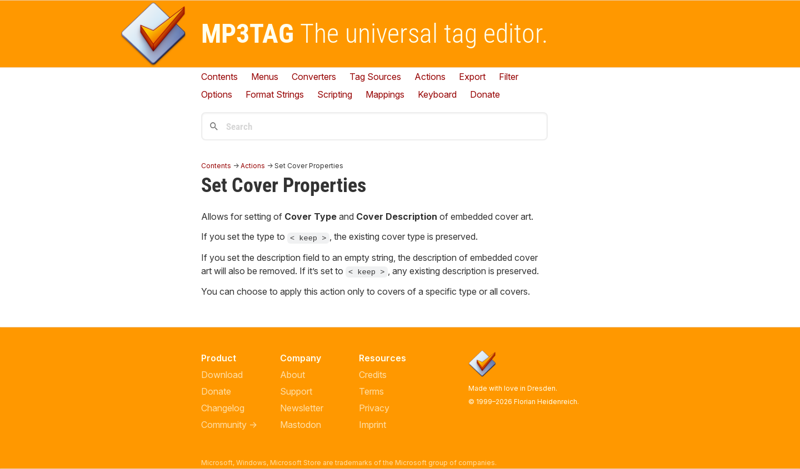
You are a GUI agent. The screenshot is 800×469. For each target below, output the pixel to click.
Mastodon (300, 424)
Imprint (372, 424)
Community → (229, 424)
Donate (216, 391)
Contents (219, 76)
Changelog (222, 407)
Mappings (385, 94)
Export (472, 76)
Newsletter (301, 407)
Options (216, 94)
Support (296, 391)
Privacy (374, 407)
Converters (314, 76)
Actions (430, 76)
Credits (373, 374)
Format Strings (275, 94)
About (292, 374)
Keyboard (437, 94)
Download (222, 374)
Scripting (334, 94)
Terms (371, 391)
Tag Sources (375, 76)
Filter (508, 76)
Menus (264, 76)
